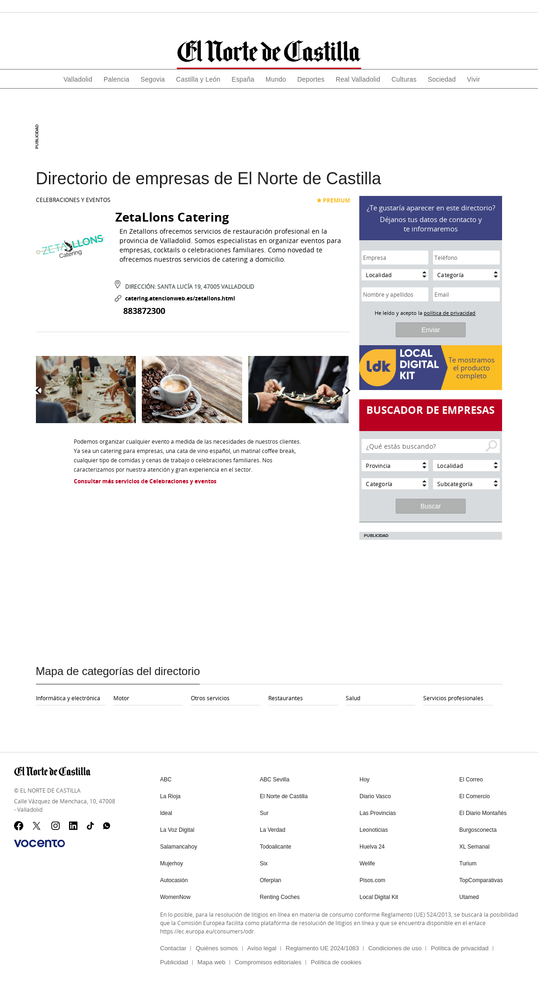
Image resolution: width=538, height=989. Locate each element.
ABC (166, 779)
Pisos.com (372, 880)
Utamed (469, 897)
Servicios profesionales (453, 698)
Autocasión (174, 880)
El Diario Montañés (482, 813)
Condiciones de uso (394, 948)
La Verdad (273, 830)
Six (264, 863)
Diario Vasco (375, 796)
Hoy (365, 779)
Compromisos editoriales (268, 962)
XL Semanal (474, 846)
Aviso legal (262, 948)
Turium (467, 863)
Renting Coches (280, 897)
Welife (367, 863)
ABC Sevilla (274, 779)
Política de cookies (336, 962)
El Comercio (474, 796)
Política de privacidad (460, 948)
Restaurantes (285, 698)
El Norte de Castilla (284, 796)
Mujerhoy (171, 863)
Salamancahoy (178, 846)
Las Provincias (378, 813)
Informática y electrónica (68, 698)
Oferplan (270, 880)
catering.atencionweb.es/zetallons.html (175, 298)
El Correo (471, 779)
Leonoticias (374, 830)
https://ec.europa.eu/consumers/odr (207, 931)
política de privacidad (449, 312)
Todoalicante (275, 846)
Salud (353, 698)
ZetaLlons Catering (172, 217)
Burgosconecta (477, 830)
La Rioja (170, 796)
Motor (121, 698)
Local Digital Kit (379, 897)
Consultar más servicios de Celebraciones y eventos (145, 481)
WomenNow (175, 897)
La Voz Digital (177, 830)
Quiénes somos (217, 948)
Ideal (166, 813)
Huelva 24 (372, 846)
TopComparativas (481, 880)
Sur (264, 813)
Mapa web (211, 962)
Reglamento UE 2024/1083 (322, 948)
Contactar (173, 948)
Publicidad (174, 962)
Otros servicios (210, 698)
